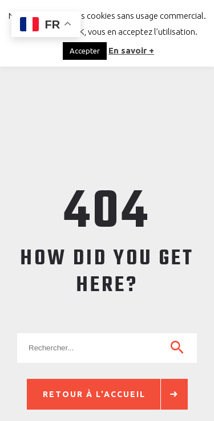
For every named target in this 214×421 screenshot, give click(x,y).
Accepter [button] (85, 51)
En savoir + (131, 50)
